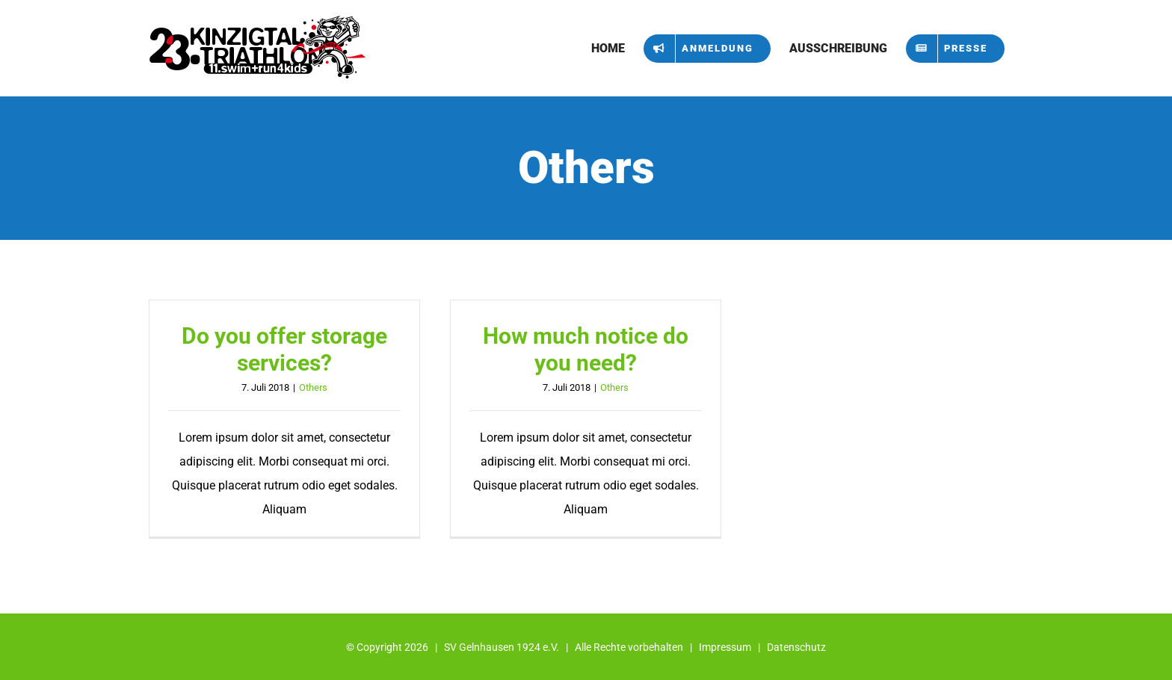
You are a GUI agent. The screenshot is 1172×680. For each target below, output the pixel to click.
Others (313, 387)
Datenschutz (796, 647)
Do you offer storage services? (284, 349)
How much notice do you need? (585, 349)
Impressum (725, 647)
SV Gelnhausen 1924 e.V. (501, 647)
